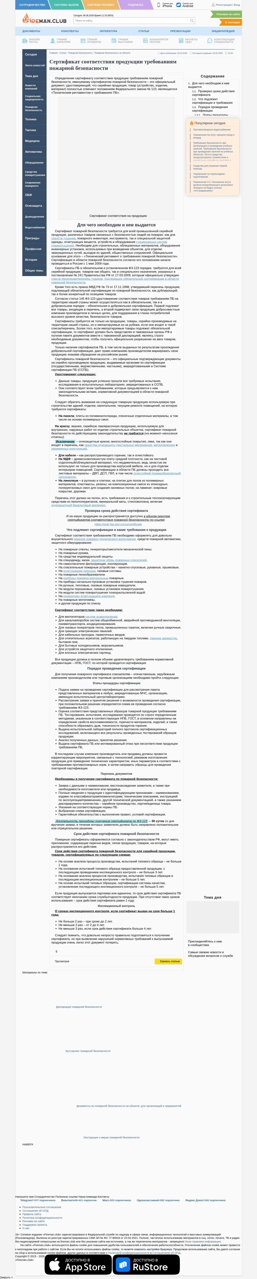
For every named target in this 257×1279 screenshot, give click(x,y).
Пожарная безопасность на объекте (112, 53)
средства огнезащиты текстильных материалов (118, 445)
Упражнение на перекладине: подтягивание (209, 175)
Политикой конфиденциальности (128, 1252)
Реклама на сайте (228, 14)
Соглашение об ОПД (35, 1210)
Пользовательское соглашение (41, 1207)
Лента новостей (35, 65)
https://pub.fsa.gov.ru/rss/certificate (118, 524)
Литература (108, 31)
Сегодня (31, 54)
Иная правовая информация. (203, 1241)
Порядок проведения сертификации (210, 108)
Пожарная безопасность (80, 53)
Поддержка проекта (34, 1224)
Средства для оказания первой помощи (210, 167)
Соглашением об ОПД (166, 1252)
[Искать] (192, 20)
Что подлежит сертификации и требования (212, 100)
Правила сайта (31, 1214)
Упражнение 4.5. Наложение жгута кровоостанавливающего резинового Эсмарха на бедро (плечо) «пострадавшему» (213, 186)
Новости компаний (31, 87)
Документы (31, 31)
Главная (53, 53)
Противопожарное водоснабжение (212, 129)
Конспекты (70, 31)
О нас (26, 1228)
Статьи (143, 31)
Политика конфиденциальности (42, 1217)
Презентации (180, 31)
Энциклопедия (223, 31)
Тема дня (31, 76)
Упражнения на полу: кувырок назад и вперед (214, 136)
